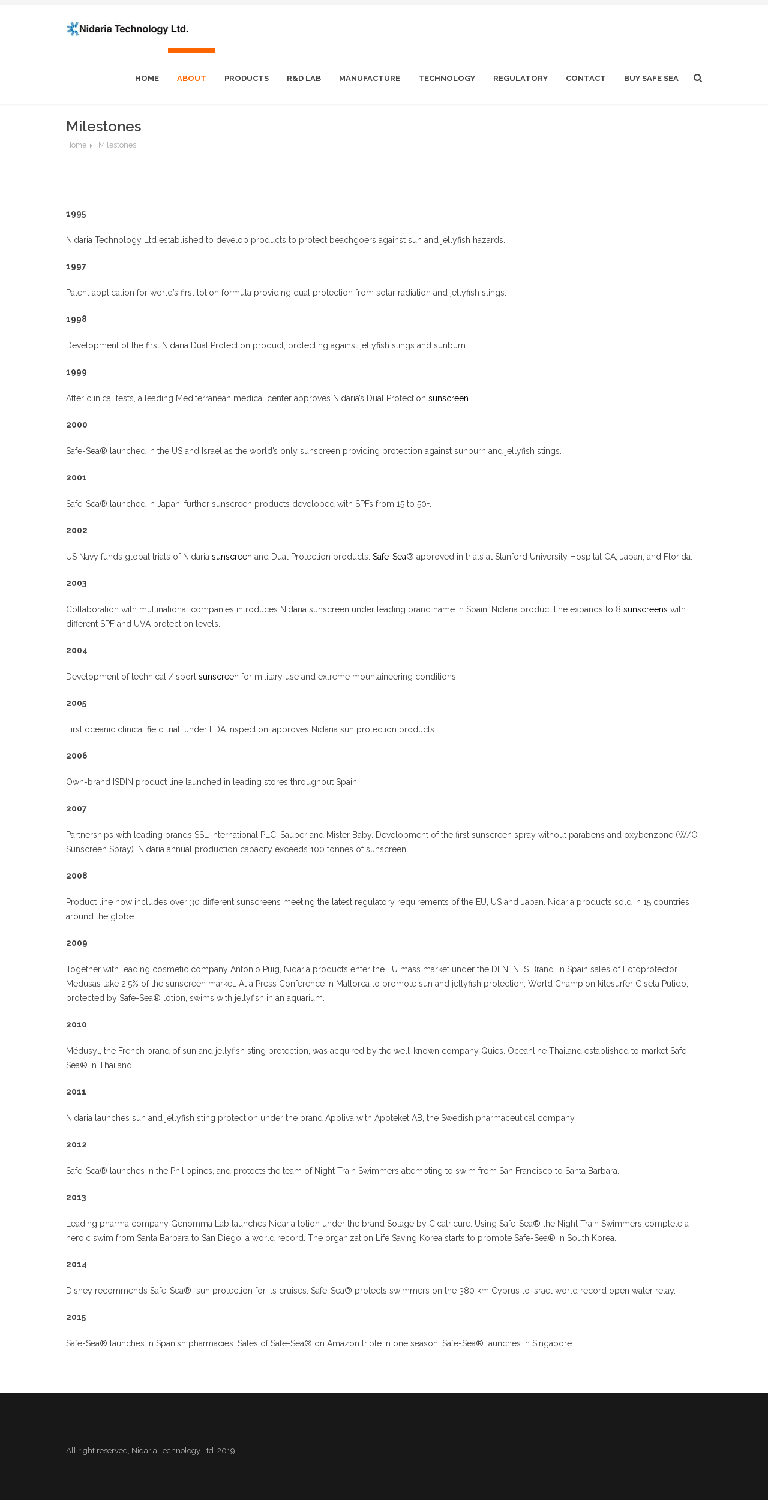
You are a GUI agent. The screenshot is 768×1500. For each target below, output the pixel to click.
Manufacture (369, 78)
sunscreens (645, 609)
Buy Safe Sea (651, 78)
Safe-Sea (389, 556)
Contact (586, 78)
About (191, 78)
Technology (446, 78)
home (147, 78)
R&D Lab (304, 78)
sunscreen (448, 398)
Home (76, 144)
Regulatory (520, 78)
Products (246, 78)
